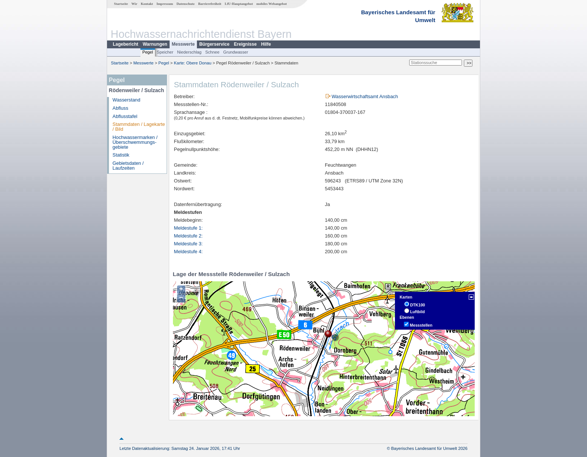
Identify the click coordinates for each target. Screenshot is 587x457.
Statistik (121, 155)
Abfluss (120, 108)
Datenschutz (185, 4)
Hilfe (266, 44)
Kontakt (147, 4)
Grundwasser (235, 52)
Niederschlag (189, 52)
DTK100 (417, 305)
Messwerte (183, 44)
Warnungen (155, 44)
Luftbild (417, 311)
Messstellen (421, 325)
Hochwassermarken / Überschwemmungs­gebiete (135, 142)
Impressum (164, 4)
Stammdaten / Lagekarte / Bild (139, 126)
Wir (134, 4)
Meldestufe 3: (188, 243)
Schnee (212, 52)
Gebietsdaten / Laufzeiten (128, 165)
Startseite (121, 4)
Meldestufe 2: (188, 236)
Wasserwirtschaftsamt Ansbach (365, 96)
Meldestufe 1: (188, 228)
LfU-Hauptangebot (239, 4)
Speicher (165, 52)
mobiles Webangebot (271, 4)
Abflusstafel (125, 116)
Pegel (147, 52)
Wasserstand (126, 100)
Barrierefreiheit (209, 4)
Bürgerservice (214, 44)
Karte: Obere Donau (193, 63)
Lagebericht (125, 44)
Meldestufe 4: (188, 251)
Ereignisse (245, 44)
